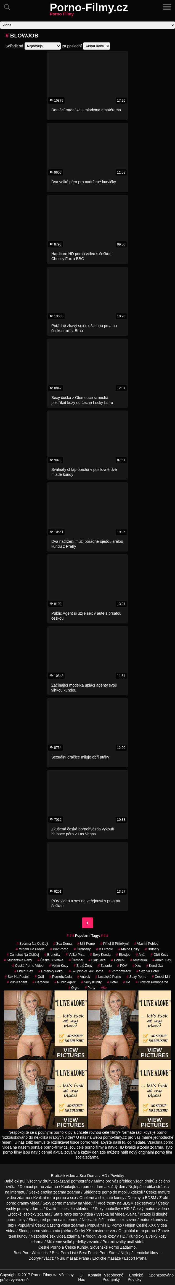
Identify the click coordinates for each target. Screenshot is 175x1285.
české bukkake (50, 960)
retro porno (56, 1197)
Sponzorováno (161, 1275)
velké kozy (107, 1236)
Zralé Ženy (83, 966)
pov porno (59, 949)
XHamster (94, 1231)
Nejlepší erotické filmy (139, 1253)
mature (164, 1192)
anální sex (161, 960)
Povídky (117, 1175)
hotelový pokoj (50, 971)
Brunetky (52, 955)
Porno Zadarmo (122, 1247)
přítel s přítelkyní (114, 944)
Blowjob (123, 955)
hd (126, 982)
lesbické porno (108, 977)
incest (65, 1208)
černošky (82, 949)
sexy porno (136, 977)
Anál (140, 955)
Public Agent (65, 982)
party (90, 988)
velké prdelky (74, 1242)
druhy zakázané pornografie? (68, 1181)
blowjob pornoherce (152, 982)
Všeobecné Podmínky (113, 1277)
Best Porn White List (31, 1253)
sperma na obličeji (32, 944)
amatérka (138, 960)
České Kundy (76, 1247)
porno (39, 1186)
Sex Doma (63, 944)
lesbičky (29, 1214)
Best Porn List (64, 1253)
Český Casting (47, 1225)
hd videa (117, 1214)
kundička (154, 966)
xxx (136, 966)
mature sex (114, 1219)
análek (83, 977)
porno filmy (16, 1219)
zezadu (105, 966)
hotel (112, 982)
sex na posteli (17, 977)
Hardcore (41, 982)
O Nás (81, 1277)
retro (140, 1231)
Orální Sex (23, 971)
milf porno (86, 944)
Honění (118, 960)
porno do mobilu (115, 1192)
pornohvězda (60, 977)
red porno (49, 1219)
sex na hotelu (148, 971)
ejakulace (97, 960)
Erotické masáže (106, 1258)
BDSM (150, 1197)
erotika (149, 1186)
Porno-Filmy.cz (89, 11)
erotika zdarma (53, 1192)
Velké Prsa (75, 955)
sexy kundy (91, 982)
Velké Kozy (58, 966)
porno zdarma (94, 1186)
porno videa (40, 1231)
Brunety (152, 949)
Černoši (76, 960)
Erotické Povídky (135, 1277)
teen (12, 1236)
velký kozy (157, 1236)
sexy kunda (100, 955)
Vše (104, 988)
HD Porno (113, 1225)
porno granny (17, 1203)
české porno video (28, 966)
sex (52, 1236)
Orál (39, 977)
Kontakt (94, 1275)
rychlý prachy (17, 1208)
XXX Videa (157, 1225)
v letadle (104, 949)
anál (130, 1242)
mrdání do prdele (30, 949)
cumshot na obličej (23, 955)
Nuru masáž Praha (73, 1258)
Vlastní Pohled (146, 944)
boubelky (112, 1208)
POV (122, 966)
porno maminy (64, 1203)
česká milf (161, 977)
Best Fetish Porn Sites (98, 1253)
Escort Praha (135, 1258)
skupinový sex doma (86, 971)
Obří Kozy (159, 955)
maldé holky (128, 949)
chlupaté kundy (111, 1197)
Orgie (73, 988)
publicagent (17, 982)
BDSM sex (132, 1203)
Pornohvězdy (120, 971)
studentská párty (18, 960)
